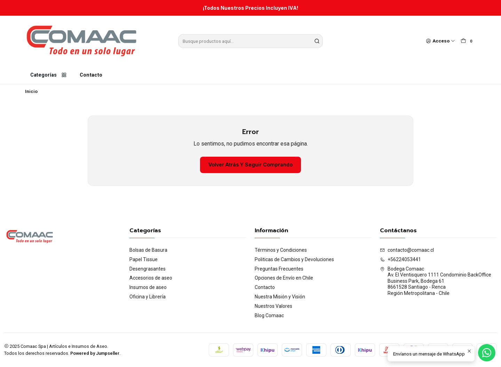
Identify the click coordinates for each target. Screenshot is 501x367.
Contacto (91, 75)
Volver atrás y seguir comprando (250, 164)
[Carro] (467, 41)
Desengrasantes (147, 269)
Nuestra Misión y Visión (280, 296)
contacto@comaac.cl (407, 250)
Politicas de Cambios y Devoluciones (294, 259)
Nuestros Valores (273, 306)
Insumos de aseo (148, 287)
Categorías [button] (48, 75)
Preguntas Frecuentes (279, 269)
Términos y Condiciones (281, 250)
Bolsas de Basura (148, 250)
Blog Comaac (269, 315)
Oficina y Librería (147, 296)
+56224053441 (400, 259)
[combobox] (250, 41)
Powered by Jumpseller (94, 353)
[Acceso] (440, 41)
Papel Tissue (143, 259)
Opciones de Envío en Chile (284, 278)
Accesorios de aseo (150, 278)
